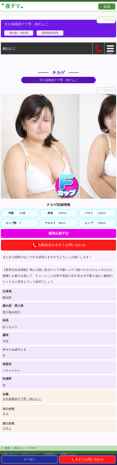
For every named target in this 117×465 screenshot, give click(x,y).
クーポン (30, 459)
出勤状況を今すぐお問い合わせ (58, 245)
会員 (106, 6)
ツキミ (7, 428)
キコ (6, 413)
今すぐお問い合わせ (87, 459)
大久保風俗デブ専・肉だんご (22, 398)
